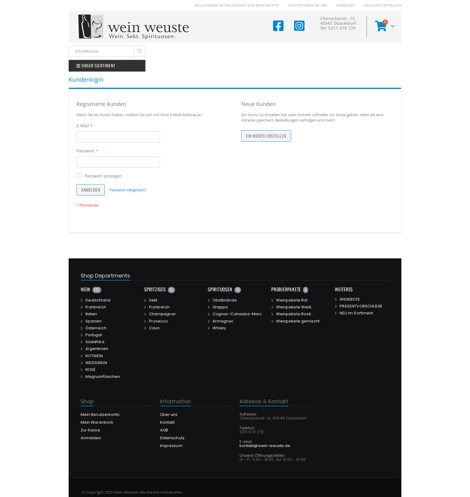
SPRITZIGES (155, 289)
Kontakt (167, 422)
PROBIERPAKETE (286, 289)
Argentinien (96, 348)
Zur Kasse (90, 430)
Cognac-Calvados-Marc (237, 314)
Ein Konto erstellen (382, 5)
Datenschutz (172, 438)
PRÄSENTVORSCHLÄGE (361, 306)
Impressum (171, 445)
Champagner (162, 314)
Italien (91, 314)
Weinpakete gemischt (298, 321)
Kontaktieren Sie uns (307, 5)
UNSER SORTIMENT (95, 65)
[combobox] (107, 51)
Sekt (153, 300)
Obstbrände (225, 300)
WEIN (85, 289)
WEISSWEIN (96, 363)
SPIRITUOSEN (220, 289)
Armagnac (223, 321)
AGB (164, 430)
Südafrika (94, 342)
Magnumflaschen (102, 376)
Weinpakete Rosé (293, 314)
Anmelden (345, 5)
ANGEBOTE (350, 299)
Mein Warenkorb (97, 422)
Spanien (93, 321)
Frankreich (95, 307)
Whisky (219, 328)
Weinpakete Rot (292, 300)
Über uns (169, 414)
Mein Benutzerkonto (100, 414)
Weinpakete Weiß (293, 307)
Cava (154, 328)
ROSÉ (90, 369)
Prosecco (158, 321)
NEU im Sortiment (356, 313)
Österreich (95, 328)
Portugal (93, 335)
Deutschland (97, 300)
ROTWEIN (94, 356)
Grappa (220, 307)
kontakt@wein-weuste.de (264, 445)
